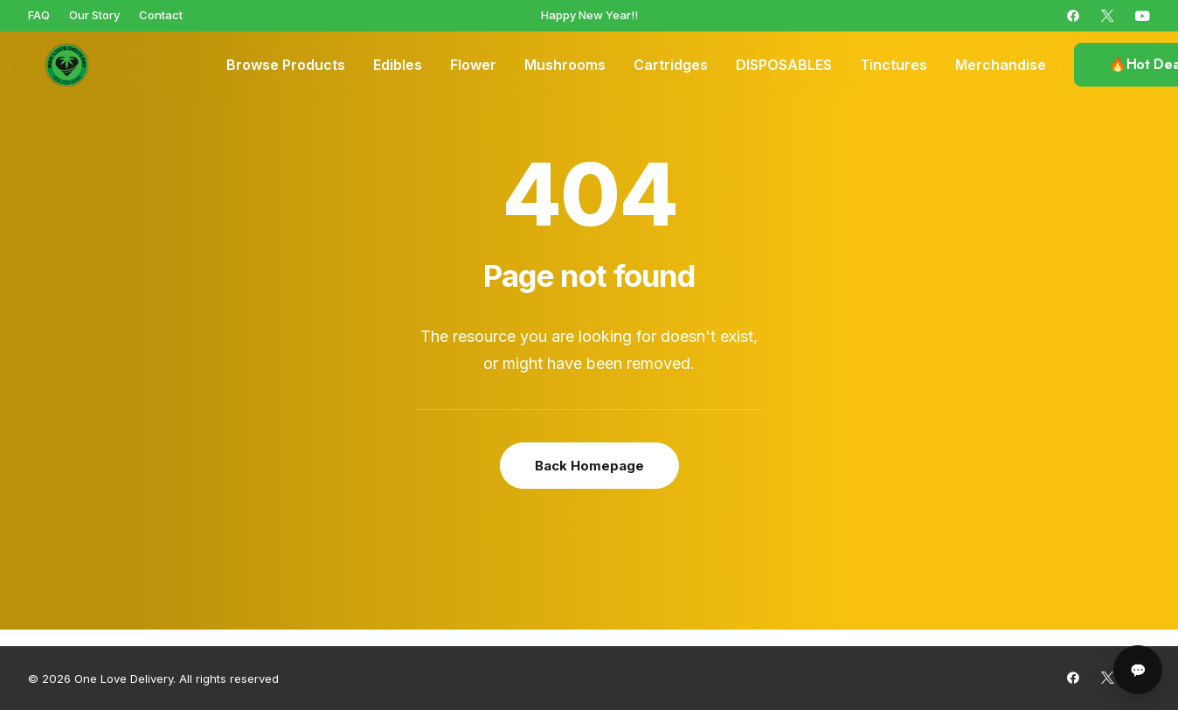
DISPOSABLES (784, 65)
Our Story (94, 15)
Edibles (397, 65)
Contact (161, 15)
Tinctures (893, 65)
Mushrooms (565, 65)
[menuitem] (39, 15)
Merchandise (1000, 65)
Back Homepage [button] (589, 465)
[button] (1073, 15)
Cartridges (671, 65)
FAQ (39, 15)
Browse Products (285, 65)
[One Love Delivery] (54, 65)
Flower (473, 65)
